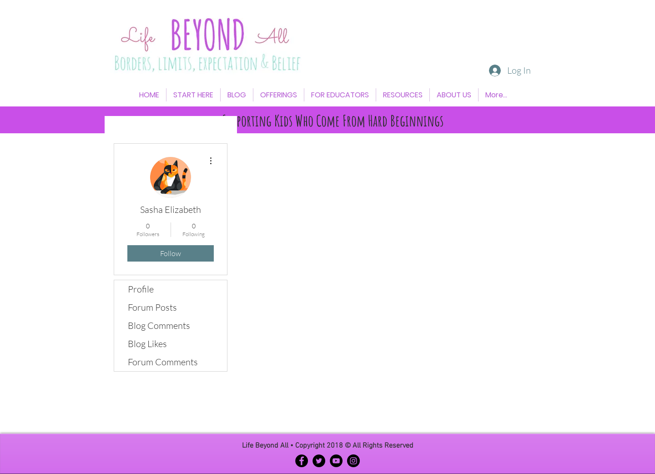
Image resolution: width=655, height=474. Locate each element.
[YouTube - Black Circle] (336, 460)
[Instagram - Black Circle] (353, 460)
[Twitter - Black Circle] (318, 460)
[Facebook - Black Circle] (301, 460)
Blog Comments (159, 325)
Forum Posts (152, 307)
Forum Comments (163, 362)
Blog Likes (147, 343)
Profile (141, 289)
